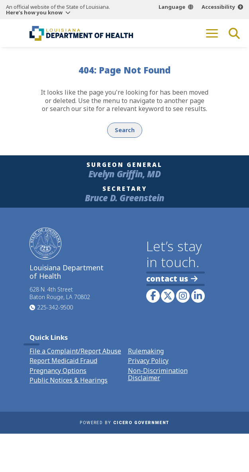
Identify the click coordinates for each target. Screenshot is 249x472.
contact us (172, 278)
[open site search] (234, 33)
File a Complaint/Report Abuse (75, 351)
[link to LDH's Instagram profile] (183, 296)
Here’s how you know (34, 12)
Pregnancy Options (57, 370)
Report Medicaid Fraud (63, 360)
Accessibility (218, 7)
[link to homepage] (81, 33)
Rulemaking (146, 351)
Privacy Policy (148, 360)
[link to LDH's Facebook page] (153, 296)
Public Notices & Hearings (68, 380)
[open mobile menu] (212, 33)
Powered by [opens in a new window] (124, 422)
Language (172, 7)
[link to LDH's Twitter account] (167, 296)
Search (125, 130)
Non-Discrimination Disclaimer (158, 374)
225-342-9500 (55, 307)
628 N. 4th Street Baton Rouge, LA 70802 (59, 293)
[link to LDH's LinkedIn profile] (198, 296)
